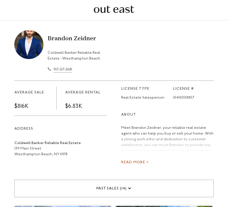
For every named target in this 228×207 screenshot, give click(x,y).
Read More (135, 162)
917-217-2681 (62, 69)
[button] (114, 188)
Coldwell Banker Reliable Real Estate (47, 143)
